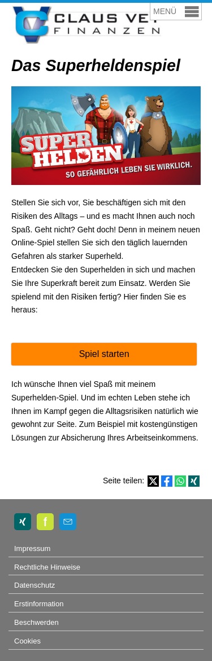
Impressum (32, 548)
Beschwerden (36, 622)
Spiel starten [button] (104, 354)
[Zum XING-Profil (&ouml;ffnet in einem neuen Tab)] (22, 521)
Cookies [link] (27, 641)
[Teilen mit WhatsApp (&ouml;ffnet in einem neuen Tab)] (180, 481)
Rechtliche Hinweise (47, 567)
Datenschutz (34, 585)
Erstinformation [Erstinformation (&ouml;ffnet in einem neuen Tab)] (38, 604)
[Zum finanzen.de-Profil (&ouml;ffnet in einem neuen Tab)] (45, 521)
